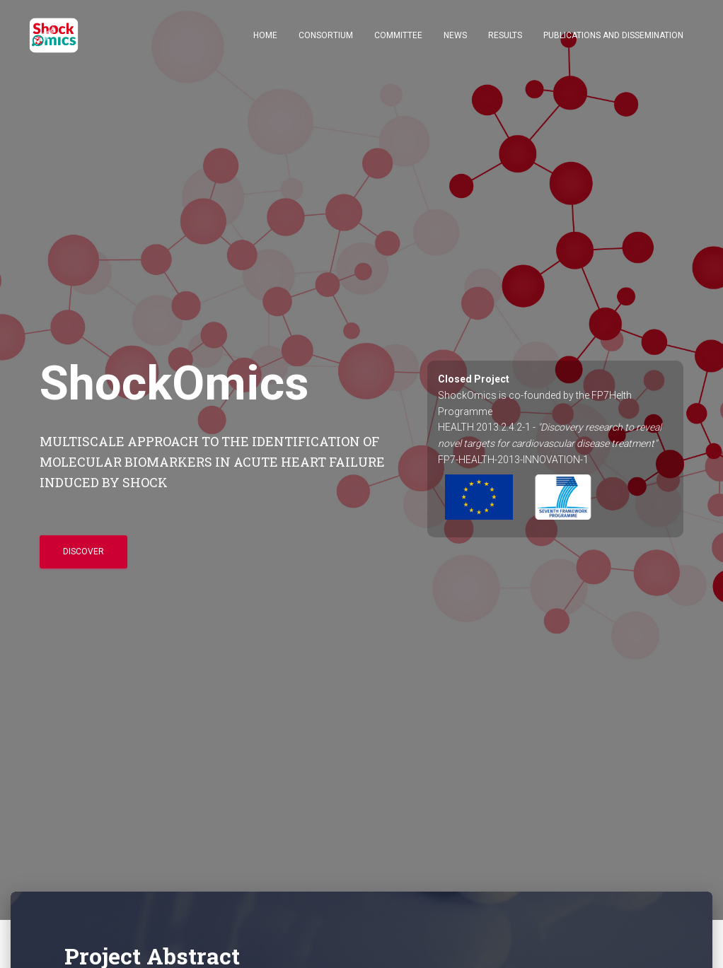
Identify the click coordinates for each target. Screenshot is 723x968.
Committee (398, 35)
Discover (83, 551)
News (455, 35)
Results (505, 35)
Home (265, 35)
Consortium (326, 35)
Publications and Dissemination (613, 35)
